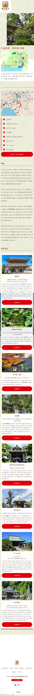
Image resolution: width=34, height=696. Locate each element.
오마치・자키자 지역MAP (17, 154)
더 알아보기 (17, 302)
